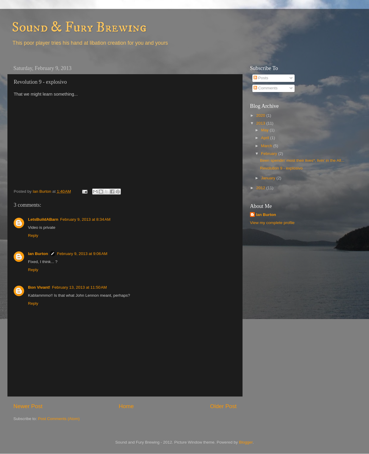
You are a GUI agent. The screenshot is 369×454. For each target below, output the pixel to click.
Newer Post (28, 406)
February (269, 153)
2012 (261, 188)
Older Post (223, 406)
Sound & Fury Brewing (79, 27)
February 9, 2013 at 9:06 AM (82, 253)
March (267, 146)
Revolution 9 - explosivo (281, 168)
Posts (261, 78)
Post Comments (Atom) (59, 418)
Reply (33, 235)
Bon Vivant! (39, 287)
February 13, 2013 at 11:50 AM (79, 287)
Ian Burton (38, 253)
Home (126, 406)
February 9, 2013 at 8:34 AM (85, 219)
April (265, 138)
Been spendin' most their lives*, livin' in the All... (302, 160)
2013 (261, 123)
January (268, 178)
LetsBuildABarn (43, 219)
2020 (261, 115)
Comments (266, 88)
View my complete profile (272, 222)
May (265, 130)
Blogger (246, 442)
